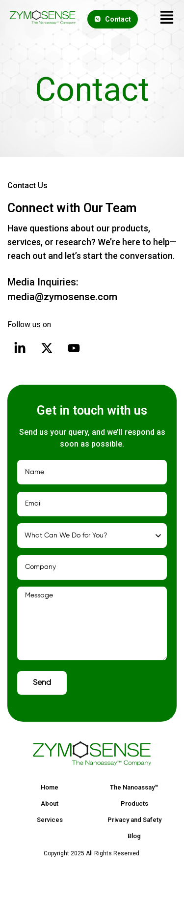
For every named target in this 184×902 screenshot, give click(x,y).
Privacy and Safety (134, 820)
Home (49, 787)
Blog (134, 836)
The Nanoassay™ (134, 787)
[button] (166, 19)
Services (50, 820)
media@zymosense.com (62, 297)
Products (134, 803)
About (49, 803)
